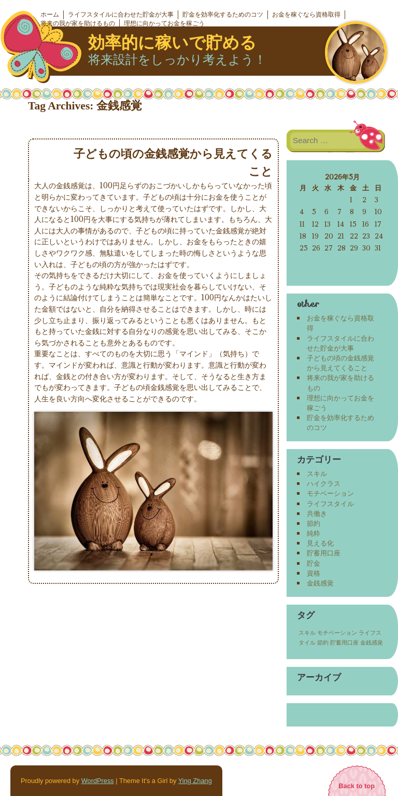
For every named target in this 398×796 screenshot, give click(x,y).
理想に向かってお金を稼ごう (164, 23)
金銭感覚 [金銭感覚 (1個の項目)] (371, 642)
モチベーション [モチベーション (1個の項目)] (337, 632)
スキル (317, 473)
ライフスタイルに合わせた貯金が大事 (121, 14)
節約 (313, 523)
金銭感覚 (320, 583)
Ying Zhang (195, 781)
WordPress (97, 781)
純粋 (313, 533)
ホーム (49, 14)
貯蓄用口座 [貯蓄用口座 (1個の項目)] (344, 642)
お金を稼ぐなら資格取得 (306, 14)
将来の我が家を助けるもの (77, 23)
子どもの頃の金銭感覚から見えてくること (340, 362)
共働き (317, 513)
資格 (313, 573)
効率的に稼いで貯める (172, 42)
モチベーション (330, 493)
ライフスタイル (330, 503)
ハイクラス (323, 483)
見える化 (320, 543)
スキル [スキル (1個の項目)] (307, 632)
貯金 (313, 563)
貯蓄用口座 (323, 552)
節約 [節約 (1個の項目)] (323, 642)
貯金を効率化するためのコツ (222, 14)
